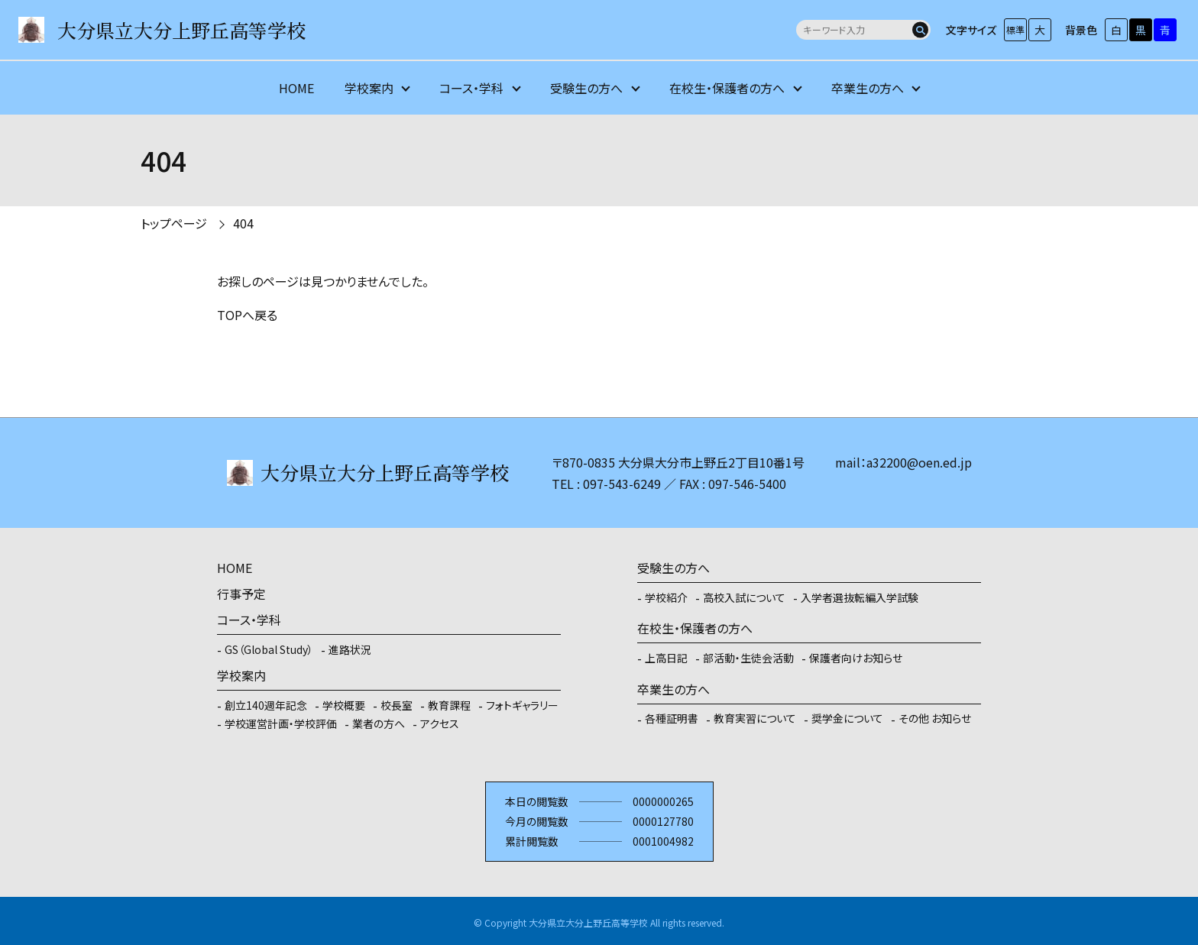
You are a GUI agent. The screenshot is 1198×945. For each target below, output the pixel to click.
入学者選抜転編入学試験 (859, 597)
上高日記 (666, 657)
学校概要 (343, 705)
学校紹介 (666, 597)
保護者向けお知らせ (855, 657)
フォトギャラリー (522, 705)
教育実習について (755, 718)
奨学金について (847, 718)
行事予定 (241, 593)
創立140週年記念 (266, 705)
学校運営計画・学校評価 (281, 723)
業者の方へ (378, 723)
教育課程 (449, 705)
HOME (296, 88)
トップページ (174, 223)
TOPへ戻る (247, 315)
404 (243, 223)
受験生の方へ (586, 88)
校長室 (396, 705)
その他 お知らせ (934, 718)
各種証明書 (671, 718)
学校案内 (369, 88)
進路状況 (350, 649)
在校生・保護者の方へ (727, 88)
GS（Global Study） (269, 649)
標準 (1015, 29)
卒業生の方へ (867, 88)
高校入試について (744, 597)
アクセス (439, 723)
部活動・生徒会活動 (748, 657)
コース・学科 (471, 88)
